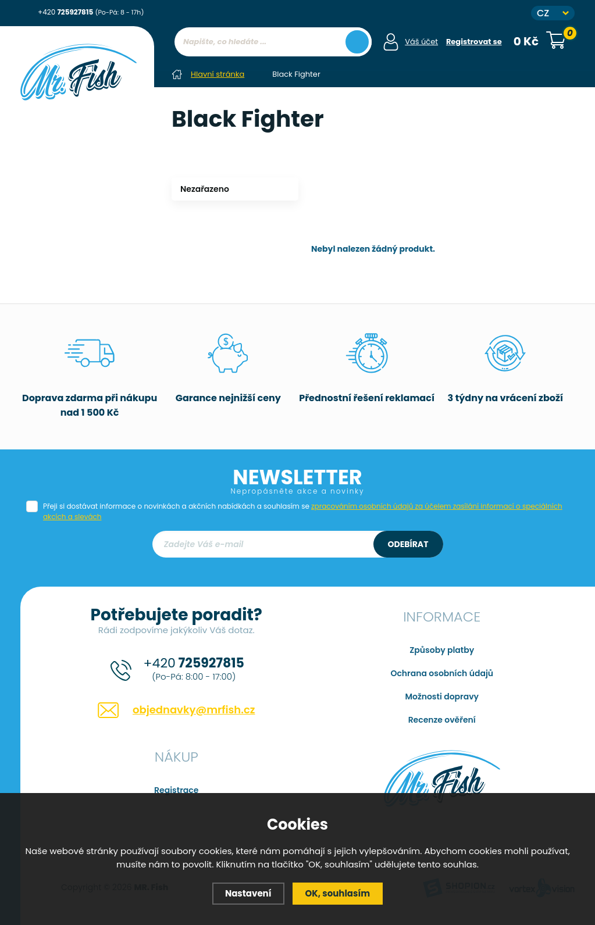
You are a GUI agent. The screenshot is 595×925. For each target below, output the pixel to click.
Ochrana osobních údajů (441, 673)
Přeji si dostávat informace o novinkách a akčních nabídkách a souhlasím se (302, 511)
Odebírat (408, 544)
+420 (91, 12)
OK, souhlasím (337, 893)
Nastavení (248, 893)
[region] (273, 65)
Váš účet (421, 41)
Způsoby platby (441, 650)
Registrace (176, 790)
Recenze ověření (442, 720)
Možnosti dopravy (442, 696)
